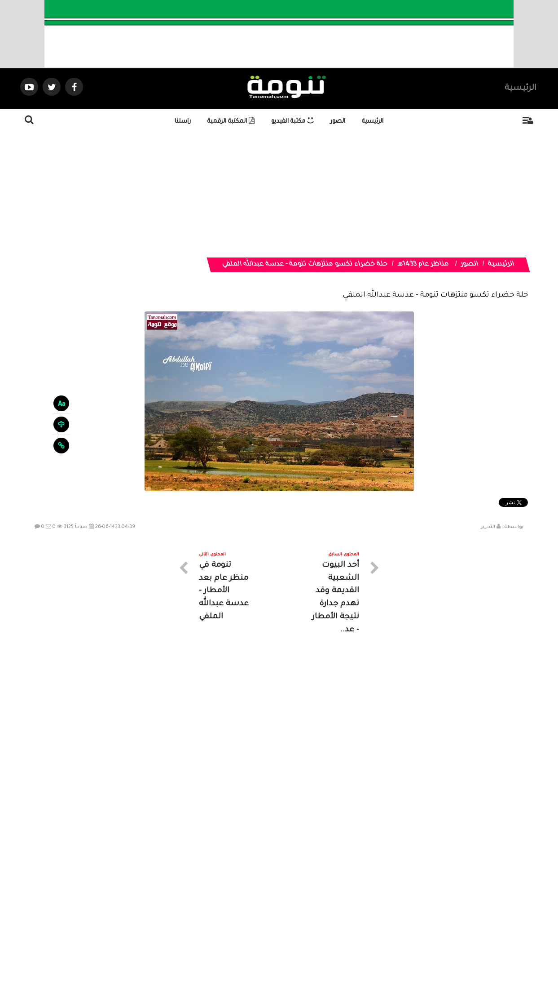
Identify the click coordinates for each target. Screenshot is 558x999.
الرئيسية (520, 88)
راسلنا (183, 121)
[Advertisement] (282, 195)
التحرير (488, 527)
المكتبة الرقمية (231, 121)
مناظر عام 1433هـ (423, 264)
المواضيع (336, 918)
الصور (337, 121)
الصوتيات (265, 918)
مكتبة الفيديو (292, 121)
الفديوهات (301, 918)
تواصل (234, 918)
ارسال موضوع (195, 918)
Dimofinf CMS (287, 962)
